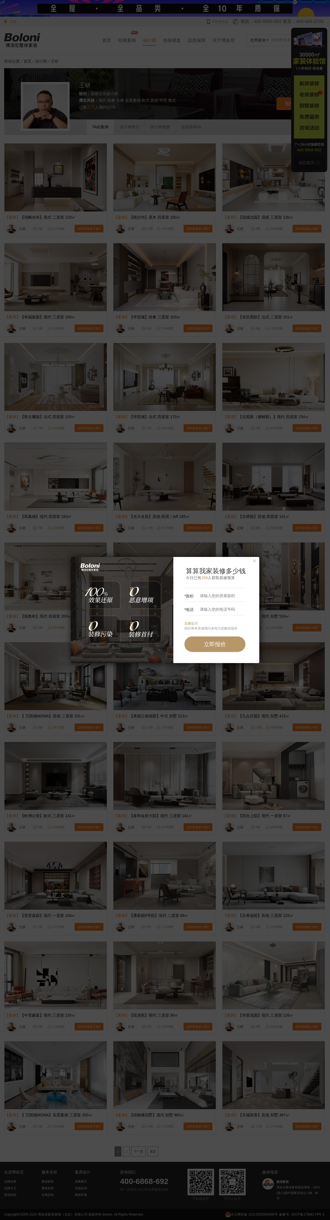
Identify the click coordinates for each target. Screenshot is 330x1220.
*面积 (210, 596)
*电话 (210, 609)
